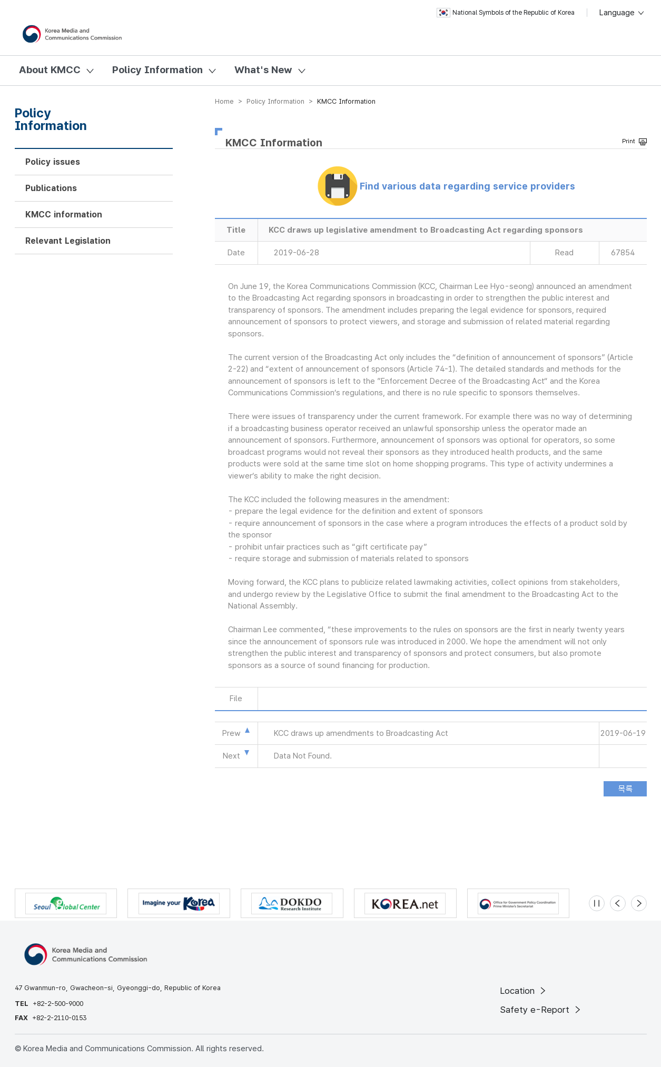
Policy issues (52, 162)
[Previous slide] (618, 903)
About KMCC (50, 70)
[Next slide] (639, 903)
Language (622, 12)
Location (524, 990)
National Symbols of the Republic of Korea (506, 12)
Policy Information (157, 70)
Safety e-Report (541, 1009)
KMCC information (63, 215)
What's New (263, 70)
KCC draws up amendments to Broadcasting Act (361, 733)
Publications (51, 188)
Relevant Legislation (68, 241)
